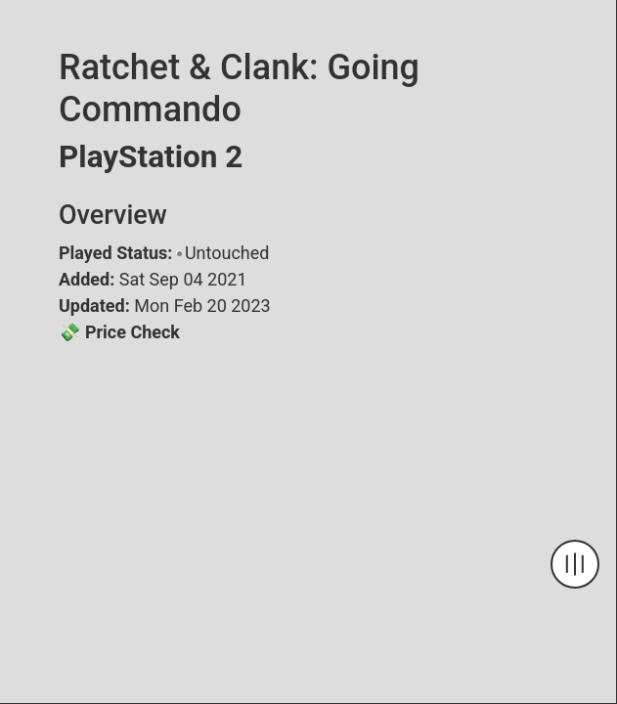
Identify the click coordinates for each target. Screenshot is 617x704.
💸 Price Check (119, 332)
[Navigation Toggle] (575, 564)
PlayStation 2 (150, 157)
